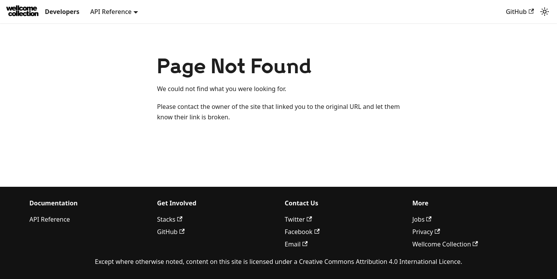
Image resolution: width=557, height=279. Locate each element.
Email (296, 244)
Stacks (170, 219)
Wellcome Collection (445, 244)
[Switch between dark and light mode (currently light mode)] (544, 11)
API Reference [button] (111, 11)
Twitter (298, 219)
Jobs (422, 219)
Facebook (302, 231)
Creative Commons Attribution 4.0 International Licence (379, 261)
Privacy (426, 231)
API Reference (49, 219)
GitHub (520, 11)
